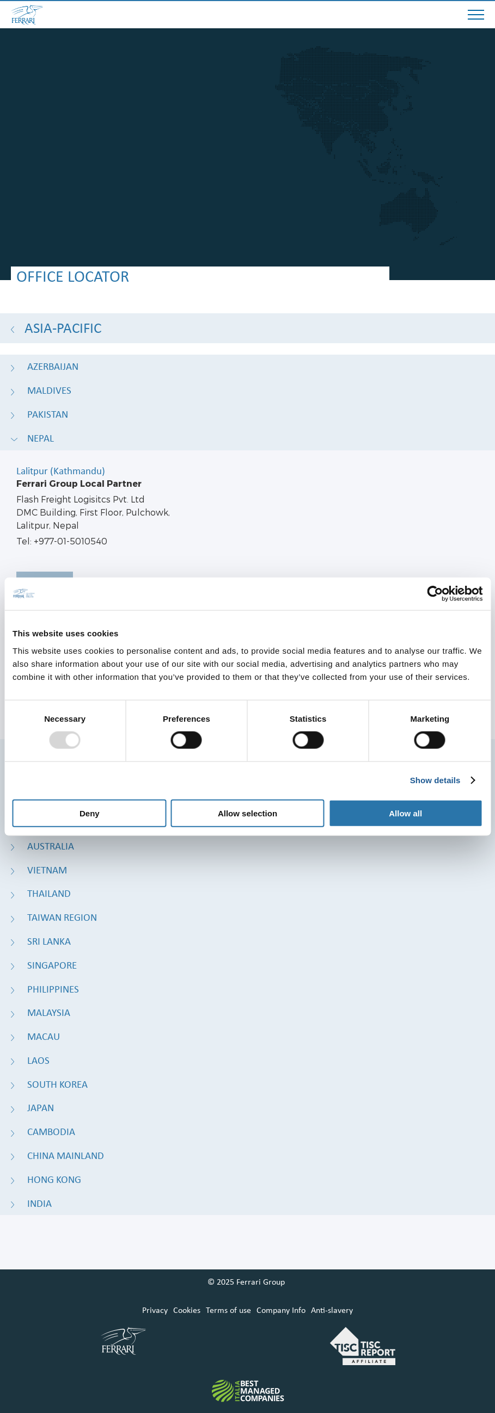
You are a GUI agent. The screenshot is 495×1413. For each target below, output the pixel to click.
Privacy (155, 1310)
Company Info (280, 1310)
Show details (435, 780)
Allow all (405, 812)
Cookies (186, 1310)
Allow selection (247, 812)
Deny (90, 812)
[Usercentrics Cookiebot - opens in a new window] (434, 594)
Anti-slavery (332, 1310)
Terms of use (228, 1310)
